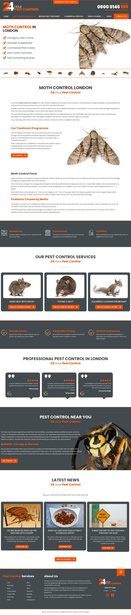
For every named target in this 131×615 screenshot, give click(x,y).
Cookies (106, 591)
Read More (20, 547)
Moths (29, 585)
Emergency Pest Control (66, 2)
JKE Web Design (84, 612)
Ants (8, 583)
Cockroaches (11, 591)
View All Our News (64, 559)
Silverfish (29, 591)
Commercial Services (73, 16)
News (109, 16)
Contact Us (121, 16)
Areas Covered (94, 16)
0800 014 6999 (110, 588)
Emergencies (31, 600)
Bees (8, 588)
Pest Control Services (23, 16)
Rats (28, 588)
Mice (28, 583)
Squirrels (29, 594)
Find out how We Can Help (20, 307)
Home (6, 16)
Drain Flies (10, 597)
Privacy (114, 591)
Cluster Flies (11, 594)
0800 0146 (112, 7)
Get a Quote (17, 155)
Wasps (29, 597)
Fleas (9, 600)
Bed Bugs (10, 585)
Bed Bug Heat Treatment (49, 16)
